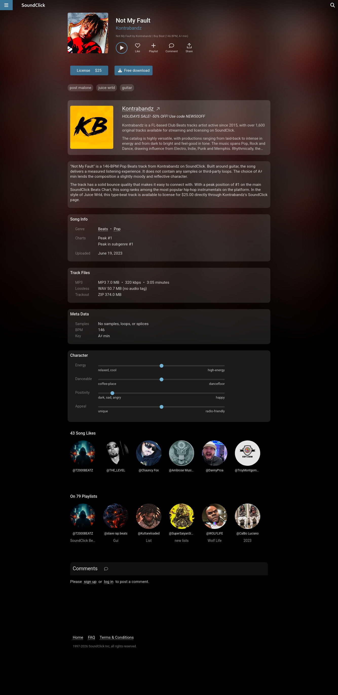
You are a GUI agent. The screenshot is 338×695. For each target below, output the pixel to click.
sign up (90, 581)
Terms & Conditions (117, 637)
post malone (80, 87)
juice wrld (106, 87)
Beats (103, 229)
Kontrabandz (129, 28)
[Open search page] (333, 5)
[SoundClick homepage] (33, 5)
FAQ (91, 637)
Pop (117, 229)
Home (78, 637)
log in (108, 581)
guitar (127, 87)
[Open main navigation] (6, 5)
